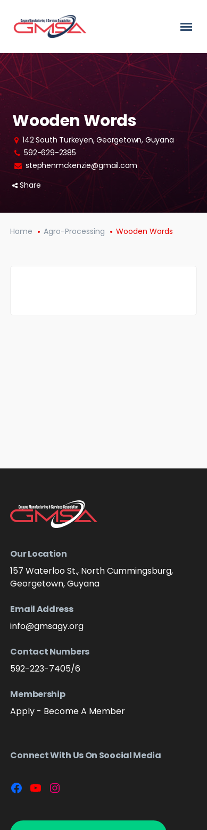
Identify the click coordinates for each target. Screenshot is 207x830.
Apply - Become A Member (67, 711)
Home (21, 231)
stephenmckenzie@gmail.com (81, 165)
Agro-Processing (74, 231)
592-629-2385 (50, 152)
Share (26, 185)
